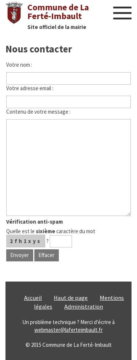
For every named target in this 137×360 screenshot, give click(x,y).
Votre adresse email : (29, 88)
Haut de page (71, 298)
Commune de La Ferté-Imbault (58, 11)
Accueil (33, 298)
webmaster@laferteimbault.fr (68, 329)
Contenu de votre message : (38, 111)
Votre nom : (19, 64)
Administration (83, 307)
